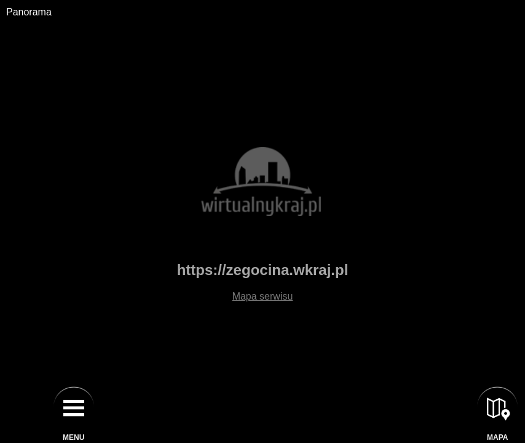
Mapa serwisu (262, 296)
